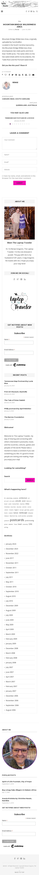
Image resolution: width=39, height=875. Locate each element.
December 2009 (12, 606)
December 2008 (12, 648)
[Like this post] (6, 75)
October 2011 (11, 568)
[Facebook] (26, 11)
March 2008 (10, 653)
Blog (19, 21)
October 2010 (11, 587)
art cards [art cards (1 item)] (12, 501)
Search (7, 476)
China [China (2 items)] (27, 504)
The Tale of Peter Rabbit (14, 400)
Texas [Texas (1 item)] (15, 524)
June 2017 (10, 558)
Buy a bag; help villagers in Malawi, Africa (19, 790)
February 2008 (11, 658)
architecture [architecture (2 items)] (23, 498)
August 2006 (11, 710)
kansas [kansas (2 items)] (16, 513)
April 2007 (10, 677)
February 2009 (11, 639)
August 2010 (11, 596)
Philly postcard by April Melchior (17, 409)
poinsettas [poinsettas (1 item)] (29, 516)
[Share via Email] (33, 75)
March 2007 (10, 681)
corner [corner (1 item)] (29, 507)
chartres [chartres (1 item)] (22, 504)
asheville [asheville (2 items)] (18, 501)
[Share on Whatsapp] (29, 75)
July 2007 (9, 667)
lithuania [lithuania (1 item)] (30, 513)
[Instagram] (31, 11)
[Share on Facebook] (9, 75)
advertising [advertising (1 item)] (9, 498)
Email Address (9, 350)
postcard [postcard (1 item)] (6, 520)
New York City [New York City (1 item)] (13, 516)
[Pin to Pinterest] (16, 75)
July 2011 (9, 577)
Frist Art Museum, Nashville (15, 392)
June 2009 (10, 620)
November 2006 (12, 700)
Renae (17, 29)
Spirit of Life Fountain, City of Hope (17, 782)
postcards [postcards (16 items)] (17, 520)
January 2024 (11, 544)
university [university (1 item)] (25, 524)
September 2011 (12, 572)
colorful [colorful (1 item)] (24, 507)
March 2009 (10, 634)
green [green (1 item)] (32, 510)
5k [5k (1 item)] (5, 498)
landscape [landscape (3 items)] (23, 513)
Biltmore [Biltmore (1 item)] (29, 501)
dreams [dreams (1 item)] (11, 510)
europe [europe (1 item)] (22, 510)
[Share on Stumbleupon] (26, 75)
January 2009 (11, 643)
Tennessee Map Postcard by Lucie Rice (19, 118)
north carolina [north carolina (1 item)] (22, 516)
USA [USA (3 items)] (30, 524)
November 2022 (12, 553)
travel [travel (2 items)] (20, 524)
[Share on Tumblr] (22, 75)
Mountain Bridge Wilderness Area (15, 39)
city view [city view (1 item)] (19, 507)
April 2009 (10, 629)
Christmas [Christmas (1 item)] (7, 507)
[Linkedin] (34, 11)
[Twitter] (29, 11)
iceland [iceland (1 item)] (11, 513)
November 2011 (12, 563)
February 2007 (11, 686)
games (28, 445)
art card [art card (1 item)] (6, 501)
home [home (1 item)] (6, 513)
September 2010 (12, 591)
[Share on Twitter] (12, 75)
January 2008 (11, 662)
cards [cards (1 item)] (9, 504)
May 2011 (9, 582)
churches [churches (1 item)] (13, 507)
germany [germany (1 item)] (27, 510)
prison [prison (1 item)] (6, 524)
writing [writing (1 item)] (6, 527)
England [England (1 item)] (16, 510)
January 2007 (11, 691)
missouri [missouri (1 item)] (6, 516)
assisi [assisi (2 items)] (24, 501)
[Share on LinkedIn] (19, 75)
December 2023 (12, 549)
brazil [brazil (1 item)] (5, 504)
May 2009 (9, 625)
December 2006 (12, 696)
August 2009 (11, 610)
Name (6, 339)
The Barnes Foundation (14, 417)
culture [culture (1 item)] (6, 510)
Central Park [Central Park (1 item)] (15, 504)
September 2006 (12, 705)
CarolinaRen (17, 42)
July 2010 (9, 601)
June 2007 (10, 672)
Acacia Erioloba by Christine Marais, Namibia (17, 799)
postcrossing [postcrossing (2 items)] (29, 520)
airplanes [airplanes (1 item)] (15, 498)
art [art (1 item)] (29, 498)
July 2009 (9, 615)
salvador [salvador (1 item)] (11, 524)
